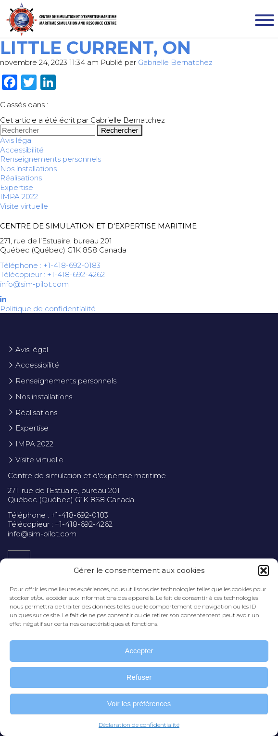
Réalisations (21, 177)
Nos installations (28, 168)
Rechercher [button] (120, 130)
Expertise (16, 187)
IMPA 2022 (19, 196)
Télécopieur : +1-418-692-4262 (52, 274)
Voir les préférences (139, 703)
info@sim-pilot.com (34, 284)
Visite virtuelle (24, 206)
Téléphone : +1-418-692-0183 (50, 265)
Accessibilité (22, 149)
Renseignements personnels (50, 159)
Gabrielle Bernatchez (175, 62)
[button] (263, 570)
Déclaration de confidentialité (139, 724)
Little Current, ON (95, 47)
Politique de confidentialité (48, 308)
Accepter (139, 651)
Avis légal (16, 140)
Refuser (139, 677)
